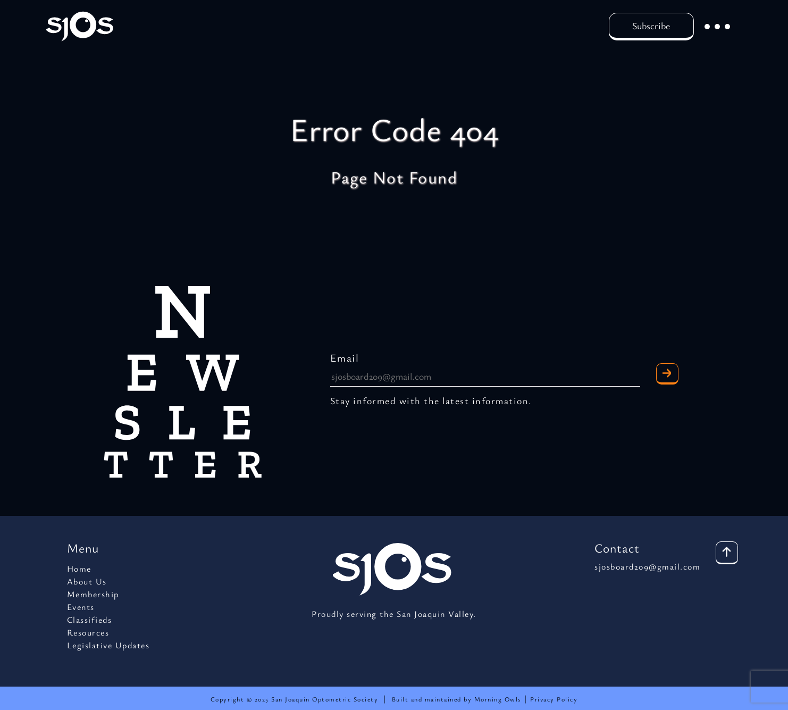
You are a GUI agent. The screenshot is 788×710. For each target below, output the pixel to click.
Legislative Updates (108, 645)
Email (344, 357)
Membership (93, 594)
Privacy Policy (553, 699)
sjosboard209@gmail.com (647, 566)
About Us (87, 581)
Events (81, 607)
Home (79, 568)
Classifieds (89, 619)
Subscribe (651, 25)
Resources (88, 632)
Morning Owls (499, 699)
